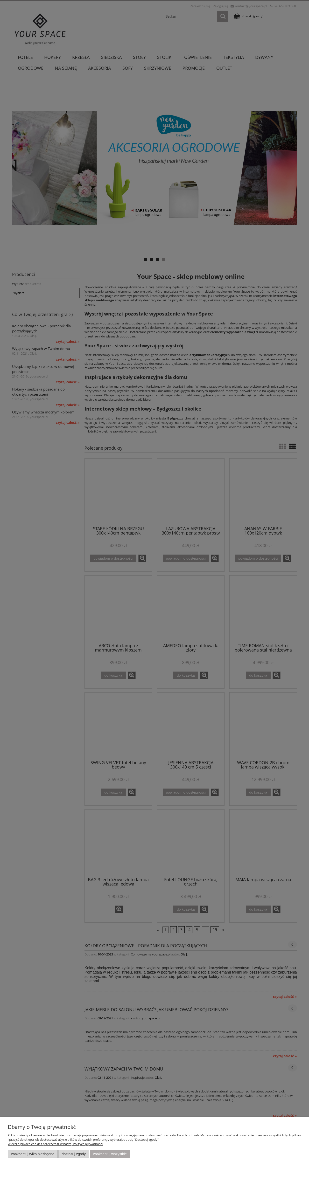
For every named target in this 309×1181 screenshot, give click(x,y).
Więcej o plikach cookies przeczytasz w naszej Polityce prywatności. (55, 1144)
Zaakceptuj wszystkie (110, 1154)
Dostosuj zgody (74, 1154)
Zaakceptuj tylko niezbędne (32, 1154)
